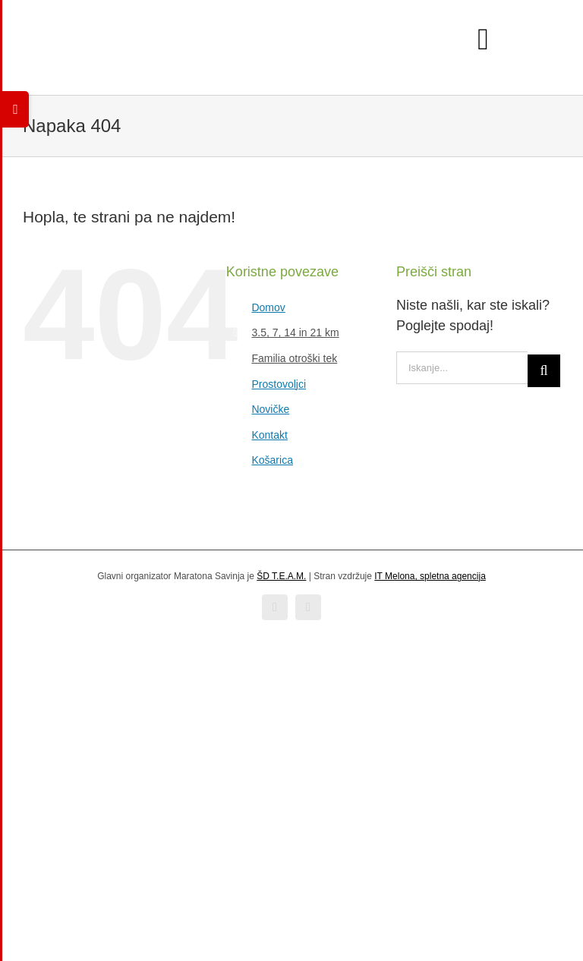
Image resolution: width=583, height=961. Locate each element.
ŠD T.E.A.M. (281, 576)
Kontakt (269, 435)
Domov (268, 307)
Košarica (271, 460)
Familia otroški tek (294, 358)
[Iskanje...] (462, 367)
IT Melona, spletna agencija (430, 576)
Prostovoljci (278, 384)
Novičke (270, 409)
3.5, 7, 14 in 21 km (295, 332)
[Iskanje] (544, 370)
